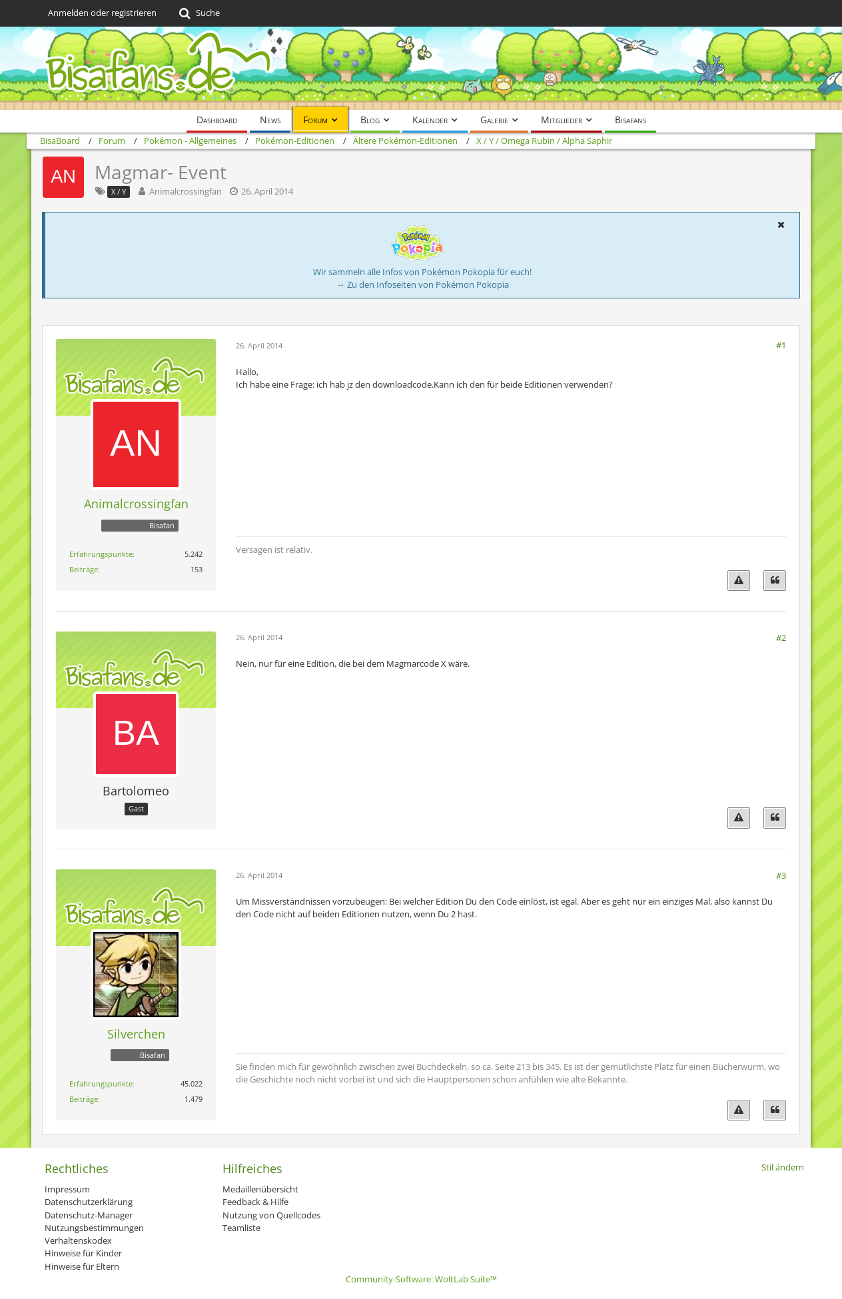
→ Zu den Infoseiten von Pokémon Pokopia (422, 284)
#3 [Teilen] (781, 875)
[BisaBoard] (421, 68)
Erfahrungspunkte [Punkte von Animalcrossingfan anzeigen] (101, 554)
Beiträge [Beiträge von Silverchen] (83, 1099)
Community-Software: (421, 1279)
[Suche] (198, 13)
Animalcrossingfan (185, 191)
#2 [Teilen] (781, 638)
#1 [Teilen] (781, 345)
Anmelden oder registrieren (102, 13)
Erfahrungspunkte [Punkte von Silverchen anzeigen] (101, 1083)
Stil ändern (782, 1167)
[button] (780, 224)
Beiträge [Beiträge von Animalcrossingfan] (83, 569)
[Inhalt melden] (738, 580)
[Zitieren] (774, 580)
